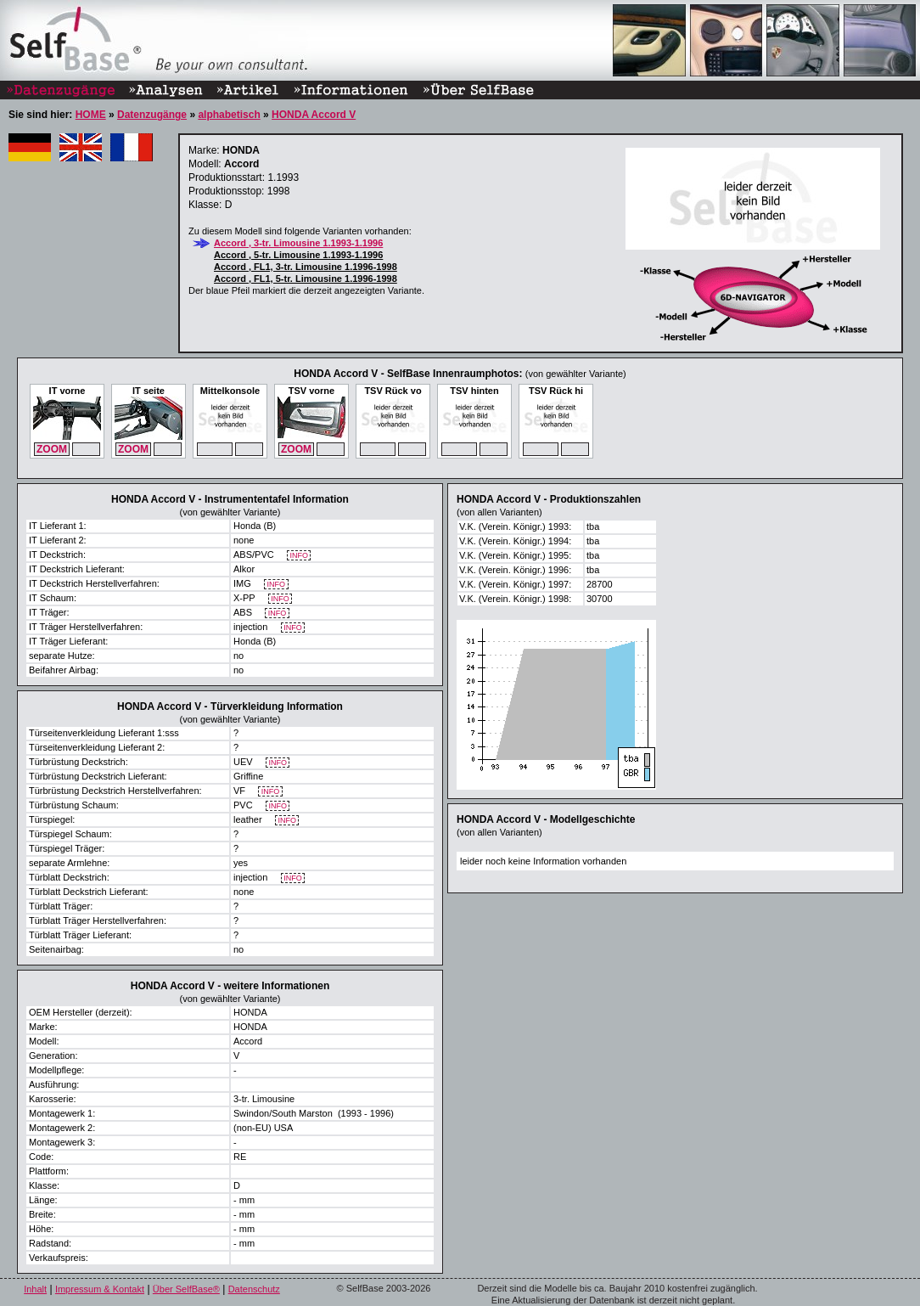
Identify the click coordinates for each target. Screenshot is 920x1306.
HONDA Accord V (314, 115)
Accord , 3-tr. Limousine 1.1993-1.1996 (298, 243)
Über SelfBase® (186, 1289)
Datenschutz (254, 1289)
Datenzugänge (152, 115)
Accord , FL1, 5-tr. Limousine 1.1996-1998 (305, 278)
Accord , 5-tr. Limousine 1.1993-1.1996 (298, 255)
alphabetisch (229, 115)
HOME (91, 115)
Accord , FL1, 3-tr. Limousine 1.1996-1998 (305, 267)
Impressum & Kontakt (99, 1289)
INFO (299, 555)
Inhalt (35, 1289)
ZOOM (51, 449)
